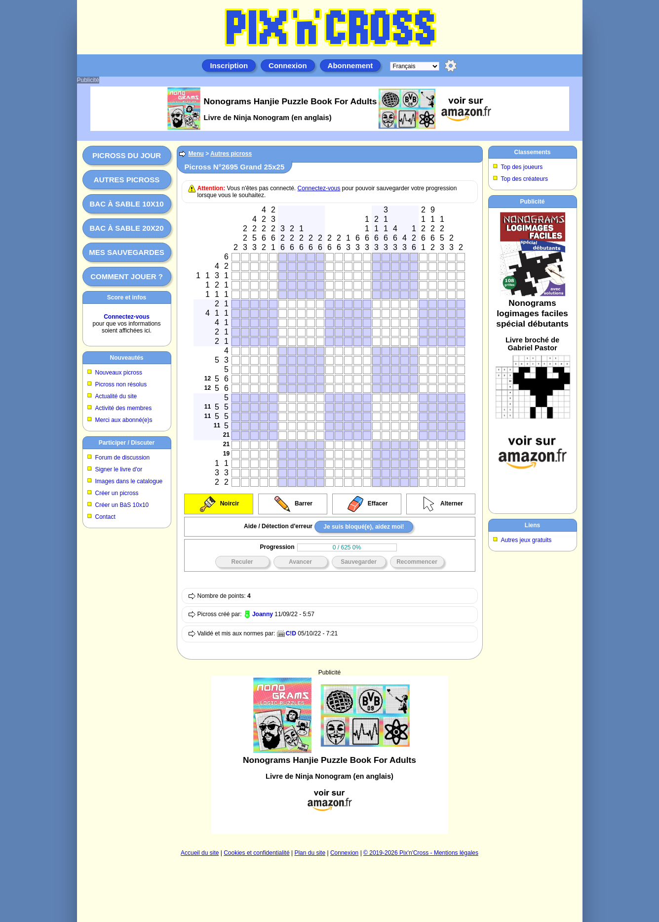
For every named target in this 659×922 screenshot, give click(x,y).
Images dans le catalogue (129, 481)
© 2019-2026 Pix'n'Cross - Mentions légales (420, 852)
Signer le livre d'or (119, 469)
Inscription (229, 65)
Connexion (288, 65)
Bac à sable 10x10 (126, 204)
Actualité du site (116, 396)
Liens (532, 525)
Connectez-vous (127, 316)
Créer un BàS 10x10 (122, 505)
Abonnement (350, 65)
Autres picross (126, 179)
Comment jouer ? (126, 276)
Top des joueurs (522, 167)
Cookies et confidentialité (256, 852)
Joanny (262, 614)
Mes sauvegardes (126, 252)
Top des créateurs (524, 178)
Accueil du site (200, 852)
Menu (196, 153)
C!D (291, 633)
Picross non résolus (121, 384)
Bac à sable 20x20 (126, 228)
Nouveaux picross (118, 372)
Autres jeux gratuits (526, 540)
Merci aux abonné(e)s (124, 420)
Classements (532, 152)
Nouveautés (126, 357)
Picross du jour (126, 155)
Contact (105, 516)
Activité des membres (123, 408)
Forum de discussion (122, 457)
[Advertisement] (329, 755)
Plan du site (309, 852)
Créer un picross (117, 493)
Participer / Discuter (127, 442)
